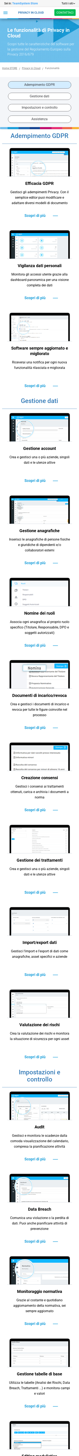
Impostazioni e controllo (40, 107)
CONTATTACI (65, 12)
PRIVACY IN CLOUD (31, 12)
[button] (5, 12)
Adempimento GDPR (39, 85)
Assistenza (39, 119)
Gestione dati (39, 96)
